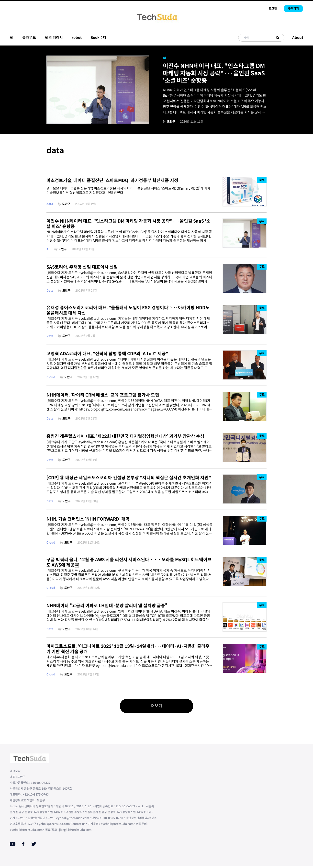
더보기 (156, 705)
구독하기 (293, 8)
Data (49, 290)
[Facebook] (23, 844)
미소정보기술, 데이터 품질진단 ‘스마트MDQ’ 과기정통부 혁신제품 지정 (112, 180)
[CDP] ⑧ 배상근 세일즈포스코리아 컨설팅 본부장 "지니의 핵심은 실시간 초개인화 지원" (128, 477)
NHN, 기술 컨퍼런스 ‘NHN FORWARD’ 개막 (88, 519)
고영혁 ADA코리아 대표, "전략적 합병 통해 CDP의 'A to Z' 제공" (107, 353)
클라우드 (29, 37)
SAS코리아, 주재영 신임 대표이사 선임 (82, 267)
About (297, 37)
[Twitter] (33, 844)
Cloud (50, 377)
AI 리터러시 (54, 37)
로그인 (273, 8)
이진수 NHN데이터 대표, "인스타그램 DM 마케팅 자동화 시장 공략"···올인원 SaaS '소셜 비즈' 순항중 (214, 73)
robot (77, 37)
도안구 (171, 121)
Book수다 (98, 37)
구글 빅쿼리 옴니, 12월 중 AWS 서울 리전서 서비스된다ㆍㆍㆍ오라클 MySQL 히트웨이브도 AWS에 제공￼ (129, 562)
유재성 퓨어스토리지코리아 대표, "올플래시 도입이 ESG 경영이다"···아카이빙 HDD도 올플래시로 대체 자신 (128, 310)
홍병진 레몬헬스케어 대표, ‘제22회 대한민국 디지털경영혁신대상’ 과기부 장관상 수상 (125, 436)
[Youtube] (12, 844)
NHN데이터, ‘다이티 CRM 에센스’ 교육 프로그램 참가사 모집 (102, 395)
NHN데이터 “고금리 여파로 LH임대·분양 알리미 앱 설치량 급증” (106, 605)
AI (11, 37)
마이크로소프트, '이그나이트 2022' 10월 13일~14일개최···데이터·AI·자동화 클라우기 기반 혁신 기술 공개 (128, 649)
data (49, 204)
